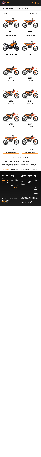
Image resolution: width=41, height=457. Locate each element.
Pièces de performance (36, 191)
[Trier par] (33, 13)
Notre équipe (36, 180)
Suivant (25, 157)
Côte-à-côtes (23, 184)
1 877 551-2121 (5, 182)
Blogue (35, 179)
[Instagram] (16, 187)
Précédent (16, 157)
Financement (29, 182)
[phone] (33, 3)
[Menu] (38, 3)
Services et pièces (35, 184)
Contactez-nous (36, 178)
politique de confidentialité (25, 201)
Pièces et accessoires (36, 188)
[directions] (35, 3)
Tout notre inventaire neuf (23, 178)
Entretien (35, 186)
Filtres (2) (4, 13)
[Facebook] (14, 187)
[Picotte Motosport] (7, 2)
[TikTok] (18, 187)
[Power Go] (11, 202)
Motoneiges (23, 185)
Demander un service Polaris (36, 193)
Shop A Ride (8, 200)
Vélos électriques (22, 182)
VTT (21, 183)
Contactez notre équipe (6, 169)
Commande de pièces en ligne (36, 189)
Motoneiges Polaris (23, 189)
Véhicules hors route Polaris (23, 187)
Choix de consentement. (28, 202)
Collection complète (22, 191)
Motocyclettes (23, 180)
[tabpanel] (15, 182)
